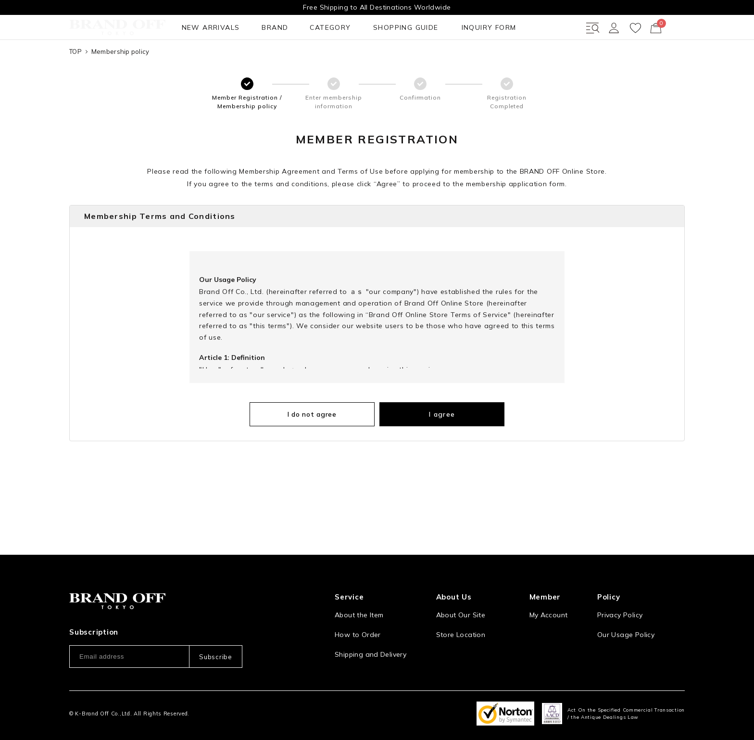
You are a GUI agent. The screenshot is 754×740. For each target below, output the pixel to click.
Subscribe (215, 626)
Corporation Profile (468, 624)
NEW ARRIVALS (100, 62)
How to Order (358, 604)
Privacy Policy (619, 584)
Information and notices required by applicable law (641, 629)
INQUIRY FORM (359, 62)
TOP (75, 86)
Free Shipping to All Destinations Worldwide (377, 7)
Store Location (460, 604)
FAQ (341, 663)
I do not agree (326, 449)
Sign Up (542, 604)
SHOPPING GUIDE (281, 62)
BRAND (159, 62)
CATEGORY (209, 62)
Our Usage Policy (625, 604)
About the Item (359, 584)
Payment (349, 643)
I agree (428, 449)
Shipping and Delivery (370, 624)
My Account (548, 584)
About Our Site (460, 584)
